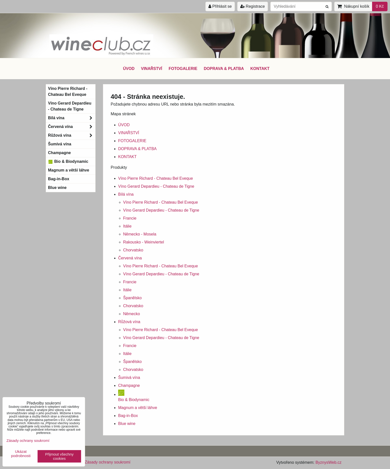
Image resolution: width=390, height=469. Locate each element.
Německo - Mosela (139, 234)
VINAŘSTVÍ (151, 68)
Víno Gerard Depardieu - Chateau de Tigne (156, 186)
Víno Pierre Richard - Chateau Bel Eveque (155, 178)
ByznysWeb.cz (328, 462)
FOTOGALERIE (183, 68)
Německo (131, 314)
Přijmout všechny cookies (59, 456)
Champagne (129, 385)
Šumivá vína (129, 377)
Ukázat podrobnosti (20, 454)
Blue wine (126, 423)
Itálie (127, 226)
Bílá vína (126, 194)
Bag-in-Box (128, 415)
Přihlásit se (220, 6)
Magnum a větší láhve (137, 408)
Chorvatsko (133, 250)
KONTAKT (260, 68)
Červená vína (130, 258)
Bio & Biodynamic (68, 161)
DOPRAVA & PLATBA (224, 68)
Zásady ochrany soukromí (107, 462)
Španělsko (132, 298)
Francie (129, 218)
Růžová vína (129, 322)
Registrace (252, 6)
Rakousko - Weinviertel (143, 242)
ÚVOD (128, 68)
